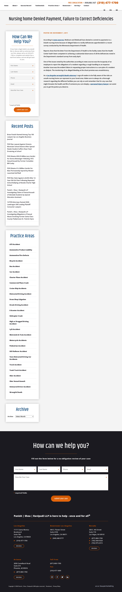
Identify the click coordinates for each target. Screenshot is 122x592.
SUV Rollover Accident (18, 351)
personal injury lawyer (100, 84)
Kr (117, 10)
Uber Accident (15, 376)
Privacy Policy (56, 586)
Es (104, 10)
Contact (86, 5)
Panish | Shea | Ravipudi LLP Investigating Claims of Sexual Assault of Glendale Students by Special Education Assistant (20, 193)
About (14, 5)
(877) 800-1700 (96, 538)
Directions (19, 546)
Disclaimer (49, 586)
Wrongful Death (16, 392)
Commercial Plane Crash (19, 283)
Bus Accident (15, 266)
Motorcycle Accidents (18, 340)
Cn (110, 10)
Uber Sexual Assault (17, 381)
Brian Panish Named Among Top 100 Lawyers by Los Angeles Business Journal (20, 136)
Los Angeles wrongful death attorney (61, 75)
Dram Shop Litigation (18, 299)
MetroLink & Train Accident (20, 335)
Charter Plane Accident (19, 277)
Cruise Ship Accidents (18, 288)
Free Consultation (75, 3)
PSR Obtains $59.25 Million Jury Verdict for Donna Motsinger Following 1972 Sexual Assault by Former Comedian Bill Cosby (21, 159)
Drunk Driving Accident (19, 305)
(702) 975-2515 (96, 543)
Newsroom (66, 5)
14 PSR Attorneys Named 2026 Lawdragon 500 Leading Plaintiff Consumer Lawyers (18, 204)
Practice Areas (53, 5)
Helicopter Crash (16, 316)
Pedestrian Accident (17, 346)
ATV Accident (15, 244)
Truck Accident (15, 365)
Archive (10, 416)
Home (6, 5)
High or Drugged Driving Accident (19, 322)
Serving (77, 5)
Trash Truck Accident (18, 370)
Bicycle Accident (16, 261)
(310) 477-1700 (107, 3)
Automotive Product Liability (21, 250)
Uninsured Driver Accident (20, 387)
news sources (58, 40)
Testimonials (39, 5)
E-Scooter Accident (17, 310)
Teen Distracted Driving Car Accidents (20, 358)
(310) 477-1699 (55, 571)
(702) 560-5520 (96, 541)
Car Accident (15, 272)
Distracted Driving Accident (20, 294)
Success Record (26, 5)
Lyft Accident (15, 329)
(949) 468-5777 (57, 538)
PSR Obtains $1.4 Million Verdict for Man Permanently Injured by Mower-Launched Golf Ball (20, 170)
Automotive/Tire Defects (19, 255)
